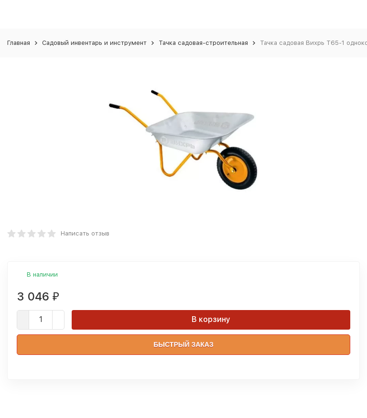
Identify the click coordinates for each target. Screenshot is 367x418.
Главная (18, 42)
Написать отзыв (85, 233)
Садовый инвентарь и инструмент (94, 42)
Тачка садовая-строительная (203, 42)
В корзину (211, 319)
